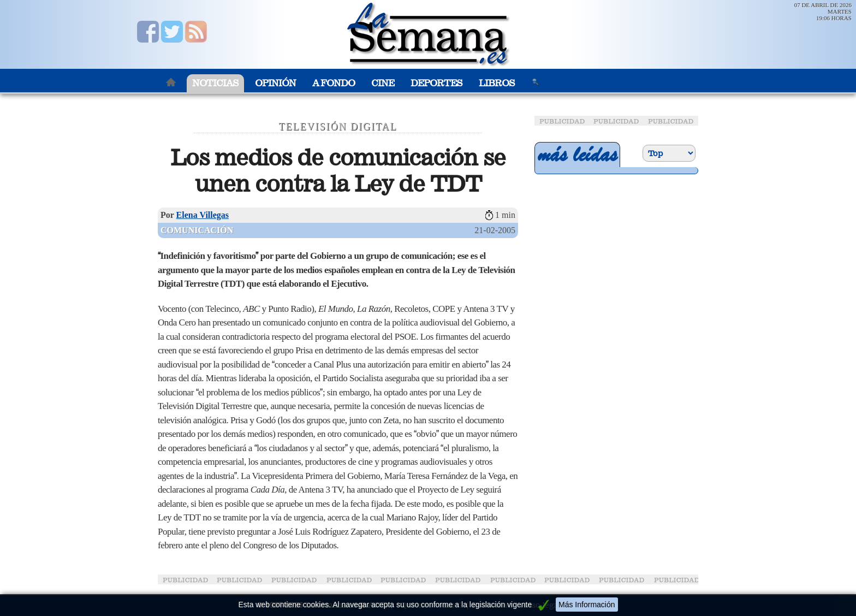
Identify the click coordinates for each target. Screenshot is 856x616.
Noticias (215, 83)
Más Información (586, 604)
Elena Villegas (202, 215)
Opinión (275, 83)
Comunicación (196, 230)
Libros (497, 83)
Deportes (436, 83)
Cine (382, 83)
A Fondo (333, 83)
